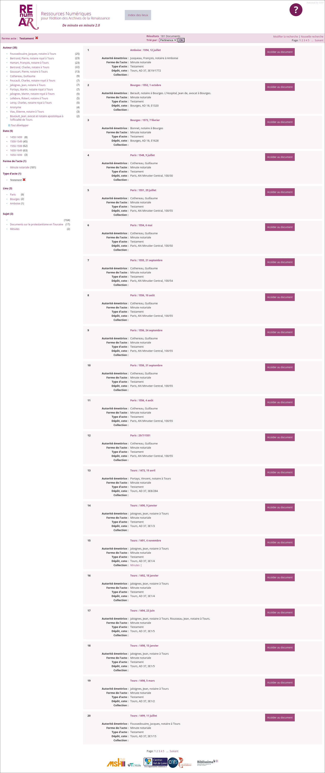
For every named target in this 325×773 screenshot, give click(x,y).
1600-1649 (16, 150)
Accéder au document (279, 52)
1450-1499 (16, 137)
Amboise (15, 203)
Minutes (14, 229)
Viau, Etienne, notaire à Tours (27, 111)
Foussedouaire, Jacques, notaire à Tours (33, 54)
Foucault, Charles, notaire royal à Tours (32, 80)
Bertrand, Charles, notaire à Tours (29, 67)
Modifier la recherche (285, 36)
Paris (13, 194)
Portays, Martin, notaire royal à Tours (31, 89)
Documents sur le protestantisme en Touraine (36, 224)
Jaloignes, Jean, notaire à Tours (27, 85)
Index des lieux (138, 15)
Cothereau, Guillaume (22, 76)
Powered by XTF (315, 2)
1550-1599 (16, 146)
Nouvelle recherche (312, 36)
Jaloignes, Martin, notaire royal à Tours (32, 94)
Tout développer (18, 125)
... (312, 40)
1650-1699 (16, 155)
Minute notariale (19, 167)
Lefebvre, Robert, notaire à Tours (29, 98)
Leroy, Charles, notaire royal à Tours (31, 102)
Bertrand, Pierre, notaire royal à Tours (32, 58)
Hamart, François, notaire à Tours (29, 62)
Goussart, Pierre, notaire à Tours (28, 71)
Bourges (14, 199)
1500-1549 (16, 141)
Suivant (319, 40)
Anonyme (15, 107)
